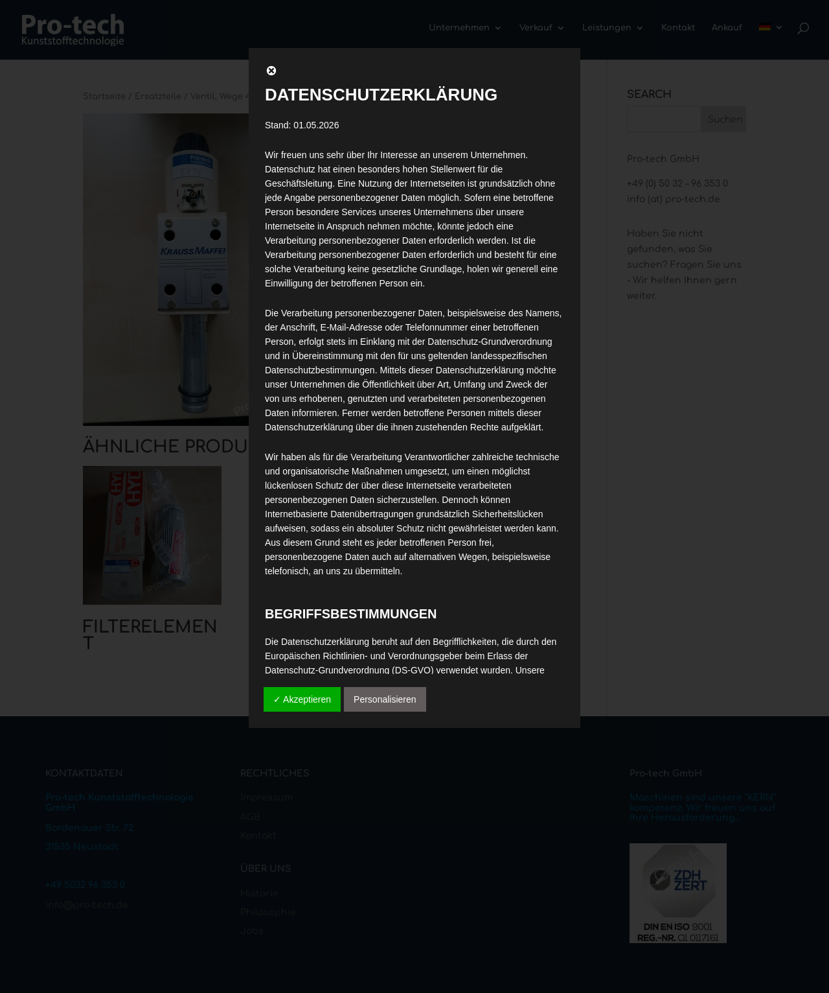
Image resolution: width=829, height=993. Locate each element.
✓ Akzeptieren (302, 699)
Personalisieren (385, 699)
